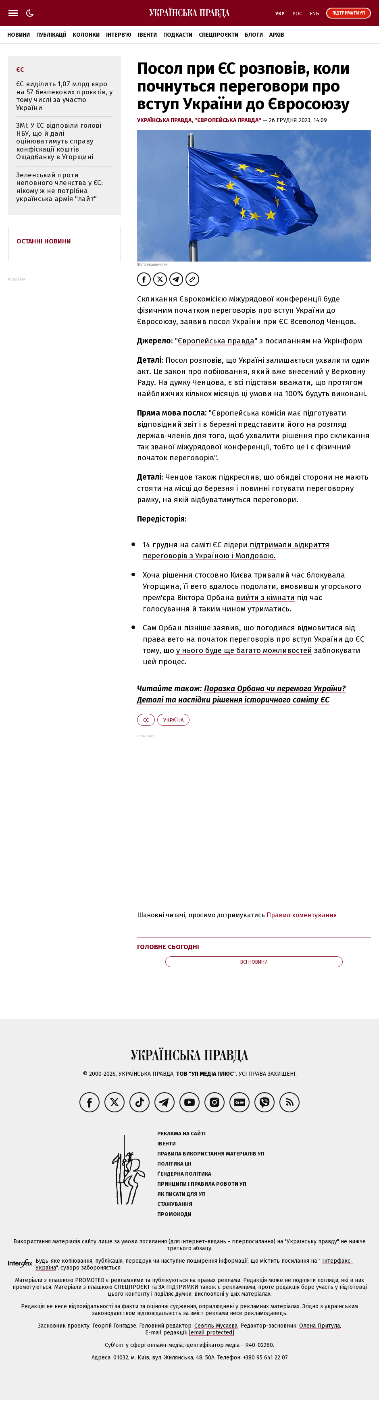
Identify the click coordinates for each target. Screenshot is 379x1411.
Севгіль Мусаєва (215, 1325)
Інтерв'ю (118, 34)
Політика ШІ (174, 1164)
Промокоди (174, 1214)
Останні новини (44, 241)
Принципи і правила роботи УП (201, 1184)
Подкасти (177, 34)
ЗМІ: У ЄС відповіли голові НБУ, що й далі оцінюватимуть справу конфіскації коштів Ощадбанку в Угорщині (58, 141)
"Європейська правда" (228, 120)
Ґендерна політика (184, 1174)
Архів (276, 34)
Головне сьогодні (168, 947)
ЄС (146, 720)
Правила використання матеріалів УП (210, 1154)
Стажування (174, 1204)
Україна (173, 720)
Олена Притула (319, 1325)
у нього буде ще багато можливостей (244, 650)
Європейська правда (216, 340)
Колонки (86, 34)
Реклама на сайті (181, 1133)
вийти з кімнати (265, 597)
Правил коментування (302, 915)
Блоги (254, 34)
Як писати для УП (181, 1194)
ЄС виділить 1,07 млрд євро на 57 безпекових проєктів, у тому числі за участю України (64, 96)
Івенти (147, 34)
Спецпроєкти (218, 34)
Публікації (51, 34)
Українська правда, (165, 120)
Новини (18, 34)
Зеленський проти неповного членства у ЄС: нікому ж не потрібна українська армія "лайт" (59, 187)
